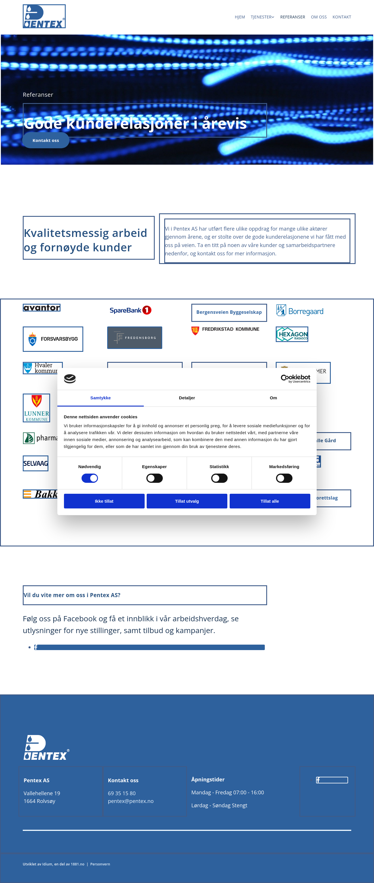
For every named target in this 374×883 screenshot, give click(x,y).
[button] (45, 140)
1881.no (77, 864)
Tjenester (261, 17)
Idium (47, 864)
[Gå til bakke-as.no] (43, 497)
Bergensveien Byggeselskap (229, 312)
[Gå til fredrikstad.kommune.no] (225, 334)
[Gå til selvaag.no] (35, 469)
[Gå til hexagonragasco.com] (292, 340)
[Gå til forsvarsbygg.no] (53, 350)
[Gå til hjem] (44, 26)
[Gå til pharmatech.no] (52, 442)
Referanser (292, 17)
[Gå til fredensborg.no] (135, 347)
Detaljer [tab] (187, 397)
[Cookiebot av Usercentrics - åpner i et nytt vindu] (285, 379)
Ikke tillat (104, 501)
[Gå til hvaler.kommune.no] (43, 372)
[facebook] (35, 647)
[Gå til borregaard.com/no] (300, 315)
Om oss (319, 17)
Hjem (240, 17)
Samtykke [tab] (100, 397)
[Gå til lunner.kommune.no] (36, 420)
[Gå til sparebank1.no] (130, 315)
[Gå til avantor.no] (42, 310)
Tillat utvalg (187, 501)
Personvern (100, 864)
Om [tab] (273, 397)
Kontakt (342, 17)
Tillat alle (270, 501)
